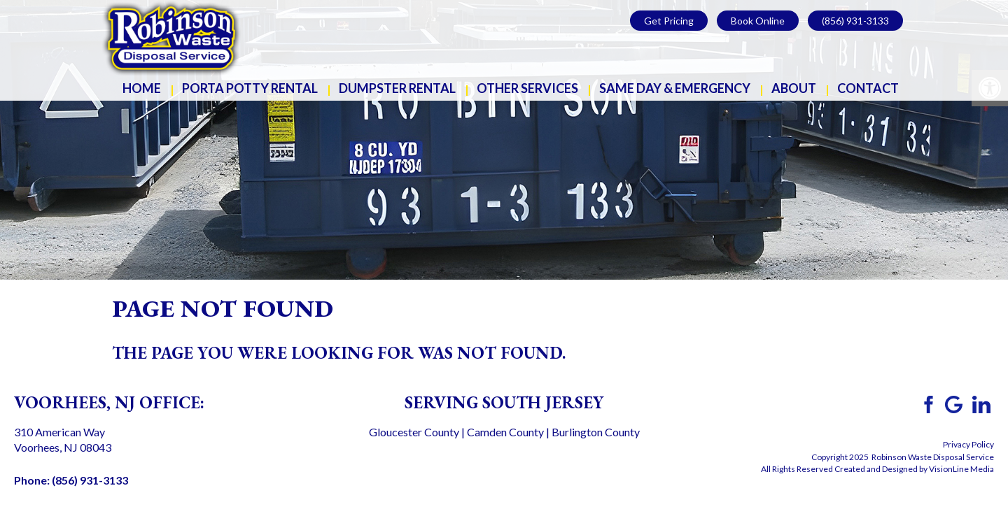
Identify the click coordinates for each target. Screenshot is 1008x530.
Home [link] (141, 88)
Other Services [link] (527, 88)
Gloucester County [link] (414, 431)
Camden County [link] (505, 431)
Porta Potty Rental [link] (250, 88)
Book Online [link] (758, 21)
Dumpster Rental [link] (397, 88)
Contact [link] (868, 88)
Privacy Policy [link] (968, 444)
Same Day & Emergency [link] (674, 88)
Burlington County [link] (596, 431)
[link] (171, 36)
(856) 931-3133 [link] (855, 21)
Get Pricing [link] (669, 21)
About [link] (793, 88)
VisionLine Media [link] (961, 469)
